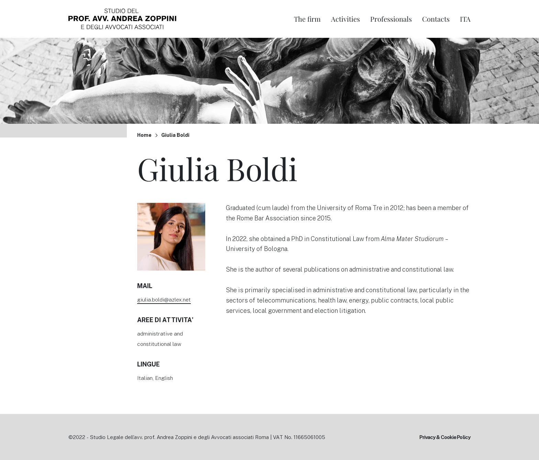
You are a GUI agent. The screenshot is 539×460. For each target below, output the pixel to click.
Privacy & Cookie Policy (445, 437)
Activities (345, 18)
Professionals (391, 18)
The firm (307, 18)
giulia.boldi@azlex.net (164, 299)
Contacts (436, 18)
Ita (465, 18)
